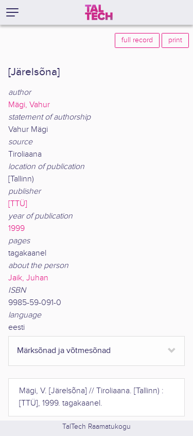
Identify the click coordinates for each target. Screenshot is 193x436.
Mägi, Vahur (29, 105)
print (175, 40)
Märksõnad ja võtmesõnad (64, 351)
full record (137, 40)
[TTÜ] (17, 204)
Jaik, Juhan (28, 278)
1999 (16, 228)
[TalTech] (98, 12)
